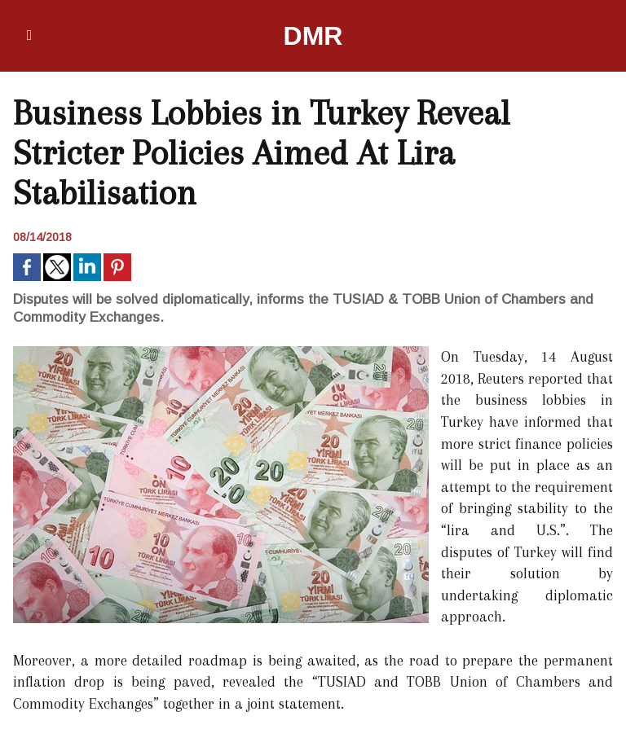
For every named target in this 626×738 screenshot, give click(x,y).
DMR (313, 36)
